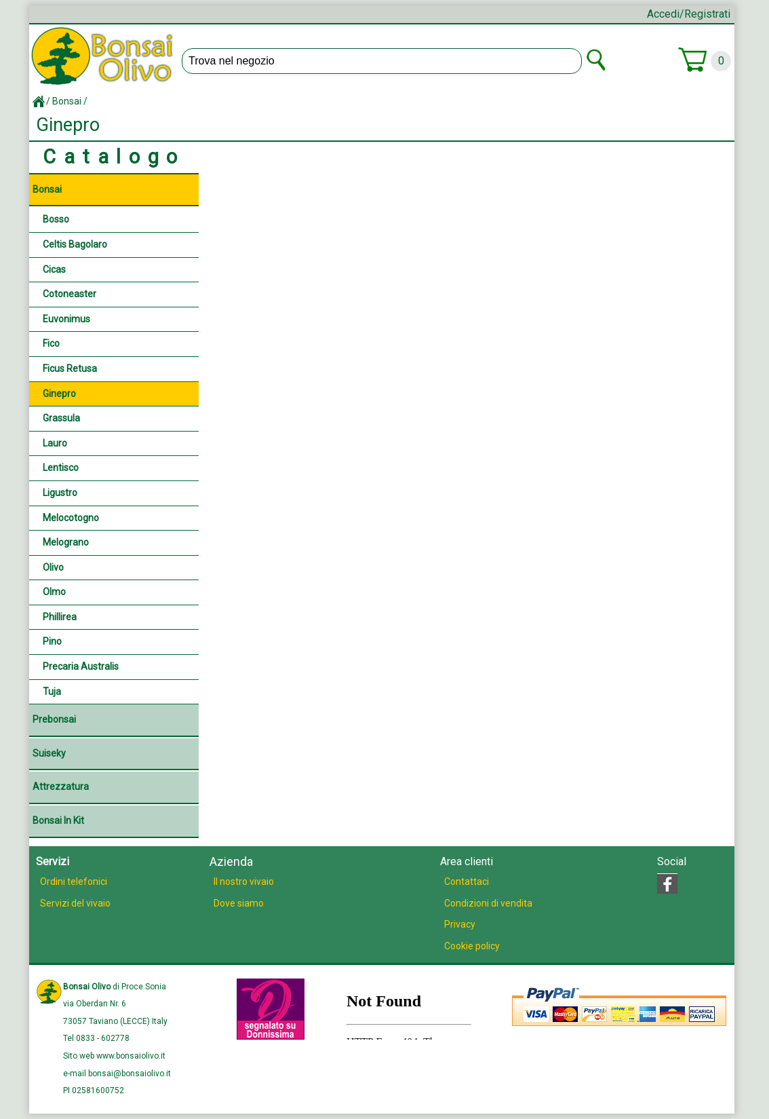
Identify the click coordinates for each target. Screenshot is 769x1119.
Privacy (459, 924)
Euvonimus (66, 319)
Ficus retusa (70, 368)
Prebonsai (54, 719)
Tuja (52, 691)
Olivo (53, 567)
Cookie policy (472, 946)
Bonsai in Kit (58, 820)
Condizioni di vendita (488, 903)
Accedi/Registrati (688, 13)
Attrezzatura (61, 786)
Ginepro (59, 393)
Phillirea (60, 616)
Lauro (55, 443)
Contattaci (466, 881)
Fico (51, 343)
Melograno (66, 542)
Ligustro (60, 492)
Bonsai (66, 101)
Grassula (61, 418)
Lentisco (61, 467)
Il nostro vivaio (244, 881)
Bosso (56, 219)
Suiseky (49, 753)
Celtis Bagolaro (75, 244)
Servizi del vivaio (75, 903)
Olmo (54, 591)
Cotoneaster (69, 293)
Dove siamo (239, 903)
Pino (52, 641)
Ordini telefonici (73, 881)
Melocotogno (71, 517)
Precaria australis (81, 666)
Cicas (54, 269)
